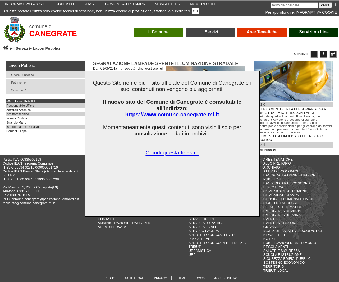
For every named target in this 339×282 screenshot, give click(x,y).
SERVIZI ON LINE (202, 219)
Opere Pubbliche (20, 74)
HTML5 (182, 278)
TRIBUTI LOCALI (276, 270)
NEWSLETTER (274, 235)
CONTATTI (106, 219)
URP (192, 255)
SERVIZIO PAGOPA (204, 231)
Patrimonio (16, 82)
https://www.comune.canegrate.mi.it (172, 114)
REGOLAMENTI (275, 247)
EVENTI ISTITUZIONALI (281, 223)
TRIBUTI (195, 247)
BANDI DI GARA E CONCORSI (287, 183)
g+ (333, 53)
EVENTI (269, 219)
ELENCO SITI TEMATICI (282, 207)
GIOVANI (270, 227)
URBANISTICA (200, 251)
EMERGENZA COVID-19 (282, 211)
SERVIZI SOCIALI (202, 227)
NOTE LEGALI (134, 278)
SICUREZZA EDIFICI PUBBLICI (287, 259)
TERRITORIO (273, 267)
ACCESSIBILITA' (225, 278)
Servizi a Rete (18, 90)
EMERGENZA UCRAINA (282, 215)
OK (196, 11)
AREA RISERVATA (112, 227)
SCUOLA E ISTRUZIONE (282, 255)
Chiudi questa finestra (172, 152)
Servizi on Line (314, 32)
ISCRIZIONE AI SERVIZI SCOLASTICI (292, 231)
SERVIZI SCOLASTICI (206, 223)
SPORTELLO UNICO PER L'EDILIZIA (217, 243)
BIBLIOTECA (273, 187)
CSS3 (201, 278)
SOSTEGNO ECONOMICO (284, 263)
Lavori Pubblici (265, 150)
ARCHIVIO (271, 167)
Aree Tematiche (262, 32)
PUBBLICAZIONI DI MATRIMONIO (289, 243)
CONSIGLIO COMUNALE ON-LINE (290, 199)
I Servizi (210, 32)
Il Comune (158, 32)
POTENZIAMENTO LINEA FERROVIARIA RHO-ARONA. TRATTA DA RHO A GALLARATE (290, 111)
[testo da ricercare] (294, 5)
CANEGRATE (53, 33)
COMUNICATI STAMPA (281, 195)
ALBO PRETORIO (277, 163)
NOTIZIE (270, 239)
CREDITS (108, 278)
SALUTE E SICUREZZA (281, 251)
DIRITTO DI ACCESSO (281, 203)
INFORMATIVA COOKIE (316, 12)
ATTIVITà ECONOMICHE (282, 171)
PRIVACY (160, 278)
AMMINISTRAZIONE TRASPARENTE (126, 223)
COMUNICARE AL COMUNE (285, 191)
